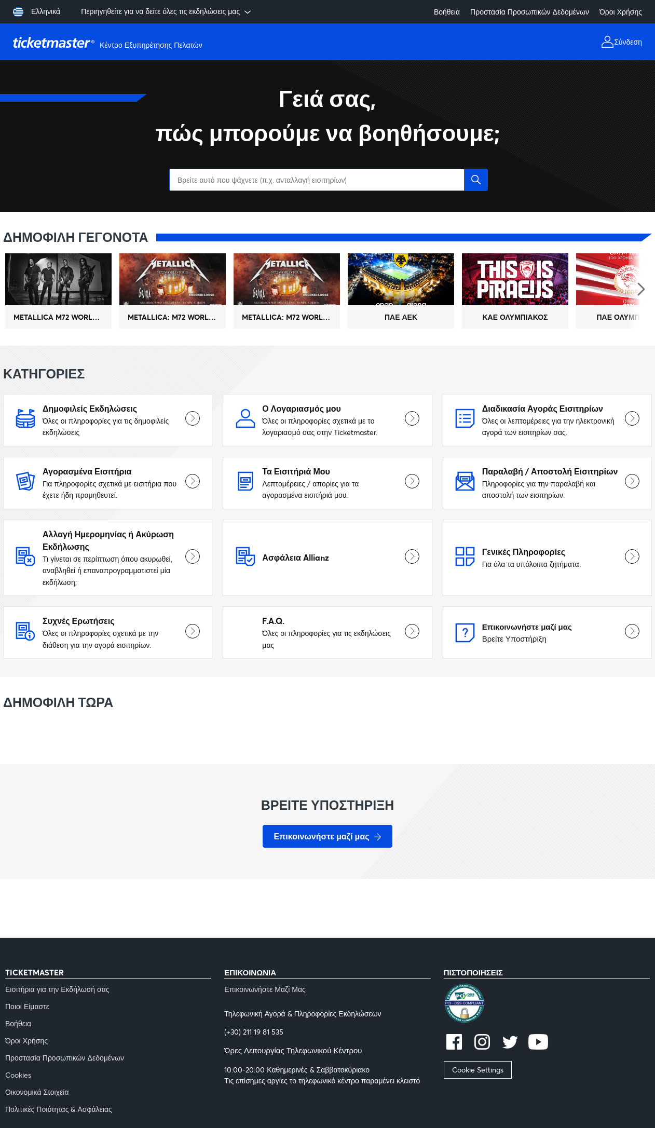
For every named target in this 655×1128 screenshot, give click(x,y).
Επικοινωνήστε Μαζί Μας (265, 989)
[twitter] (510, 1043)
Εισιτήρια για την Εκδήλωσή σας (57, 989)
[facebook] (454, 1043)
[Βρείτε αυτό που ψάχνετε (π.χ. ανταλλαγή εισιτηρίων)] (327, 180)
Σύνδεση (628, 42)
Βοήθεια (447, 12)
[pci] (547, 1004)
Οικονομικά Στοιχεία (37, 1092)
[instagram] (482, 1043)
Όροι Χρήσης (620, 12)
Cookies (18, 1075)
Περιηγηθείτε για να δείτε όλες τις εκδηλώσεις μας (167, 11)
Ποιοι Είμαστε (27, 1006)
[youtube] (538, 1043)
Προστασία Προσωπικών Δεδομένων (529, 12)
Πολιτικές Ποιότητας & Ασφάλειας (58, 1109)
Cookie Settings (477, 1070)
